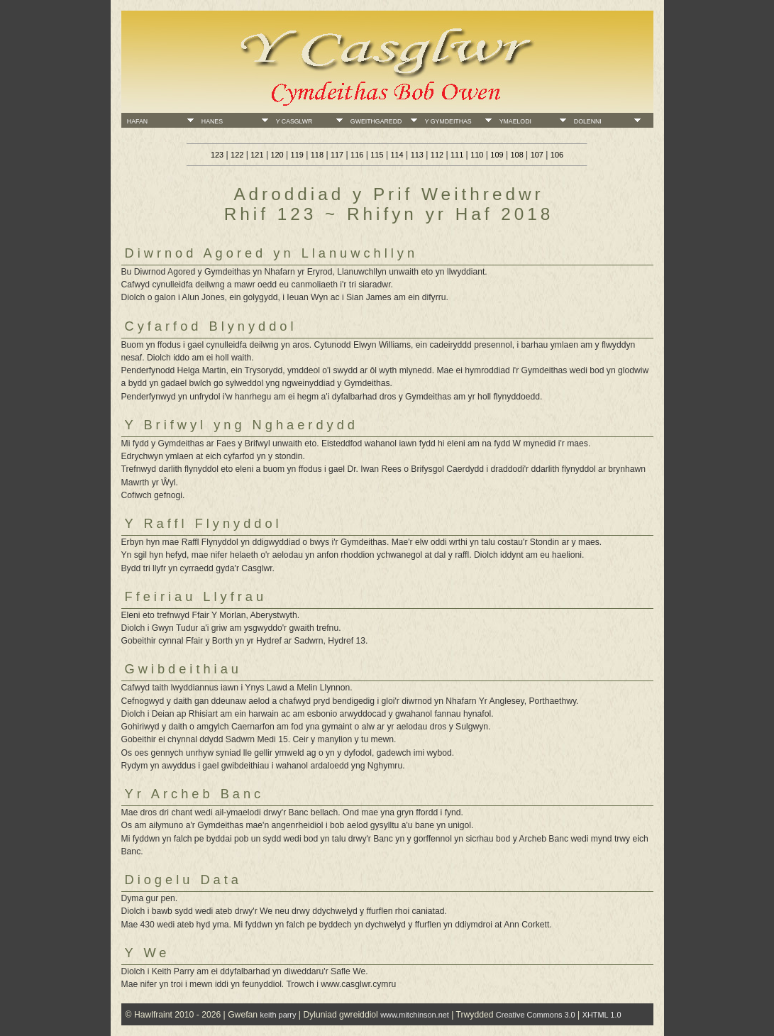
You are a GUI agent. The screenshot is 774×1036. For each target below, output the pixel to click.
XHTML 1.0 (601, 1014)
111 (456, 154)
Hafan (135, 121)
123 (217, 154)
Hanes (210, 121)
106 (557, 154)
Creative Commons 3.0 (535, 1014)
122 (237, 154)
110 (476, 154)
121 (256, 154)
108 (516, 154)
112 (437, 154)
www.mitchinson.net (414, 1014)
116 (356, 154)
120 (276, 154)
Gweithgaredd (374, 121)
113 (417, 154)
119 (297, 154)
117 (337, 154)
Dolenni (586, 121)
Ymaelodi (513, 121)
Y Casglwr (292, 121)
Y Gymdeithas (446, 121)
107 (537, 154)
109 (496, 154)
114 (396, 154)
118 (317, 154)
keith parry (278, 1014)
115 (376, 154)
